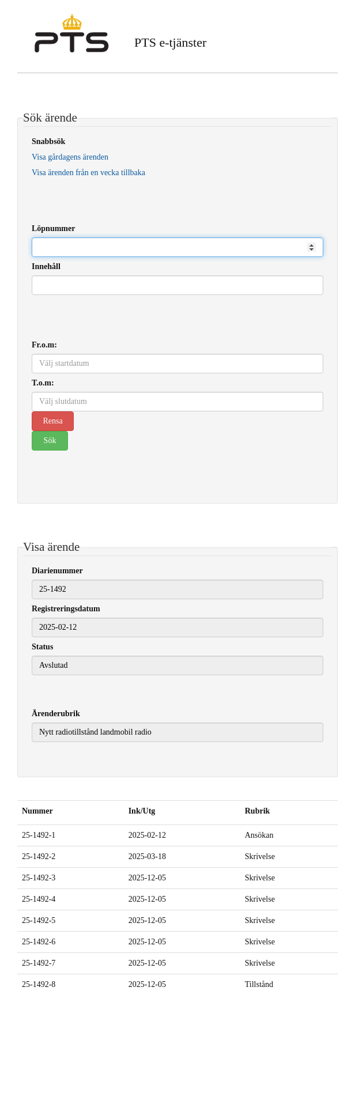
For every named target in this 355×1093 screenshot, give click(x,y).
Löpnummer (53, 228)
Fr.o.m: (44, 345)
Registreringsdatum (66, 608)
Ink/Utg (142, 811)
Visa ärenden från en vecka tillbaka (88, 172)
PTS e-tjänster (170, 42)
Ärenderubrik (56, 713)
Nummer (37, 811)
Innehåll (46, 266)
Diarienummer (57, 570)
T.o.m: (43, 383)
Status (42, 646)
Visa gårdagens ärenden (70, 157)
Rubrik (257, 811)
